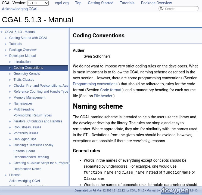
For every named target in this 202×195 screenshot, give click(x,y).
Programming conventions (95, 84)
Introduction (22, 62)
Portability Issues (26, 133)
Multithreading (24, 109)
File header (103, 96)
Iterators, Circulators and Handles (38, 121)
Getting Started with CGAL (28, 38)
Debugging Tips (25, 139)
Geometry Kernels (27, 74)
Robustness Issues (27, 127)
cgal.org (62, 3)
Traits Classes (24, 80)
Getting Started (100, 3)
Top (78, 3)
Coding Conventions (28, 68)
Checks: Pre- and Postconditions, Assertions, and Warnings (57, 85)
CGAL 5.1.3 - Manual (20, 32)
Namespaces (23, 103)
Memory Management (29, 97)
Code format (111, 90)
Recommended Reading (31, 157)
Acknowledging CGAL (20, 9)
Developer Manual (22, 56)
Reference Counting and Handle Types (42, 91)
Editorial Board (24, 151)
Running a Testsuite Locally (33, 145)
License (14, 175)
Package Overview (156, 3)
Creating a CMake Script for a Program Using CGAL (51, 163)
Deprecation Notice (27, 169)
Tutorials (127, 3)
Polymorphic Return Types (33, 115)
